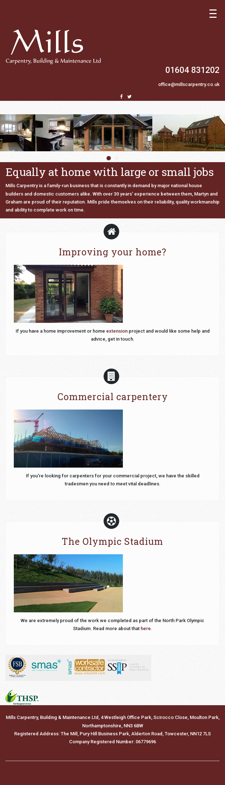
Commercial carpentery (112, 397)
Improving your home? (112, 252)
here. (146, 628)
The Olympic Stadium (112, 541)
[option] (112, 132)
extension (117, 331)
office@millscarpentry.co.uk (189, 84)
